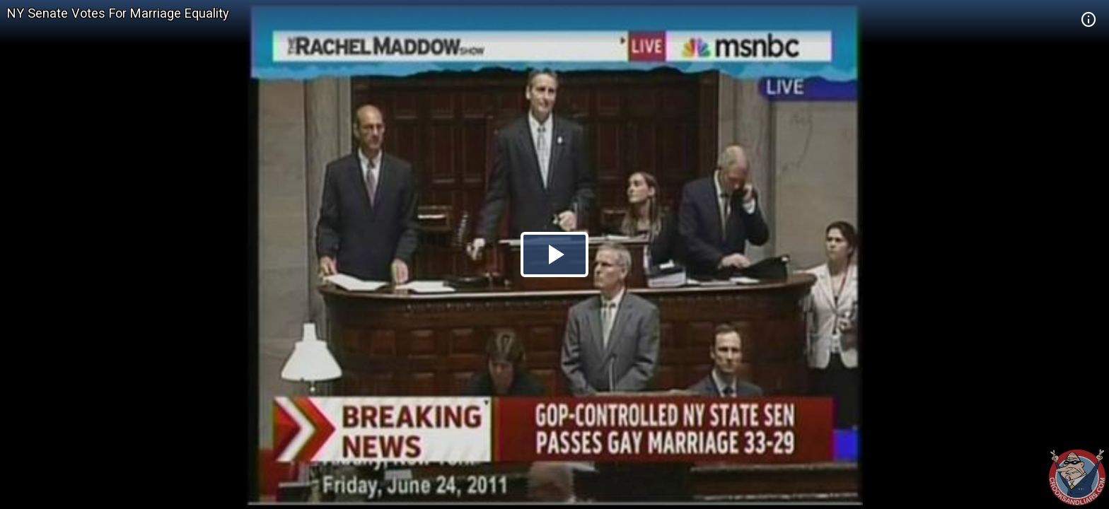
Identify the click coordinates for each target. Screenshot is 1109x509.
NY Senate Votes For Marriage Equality (118, 13)
